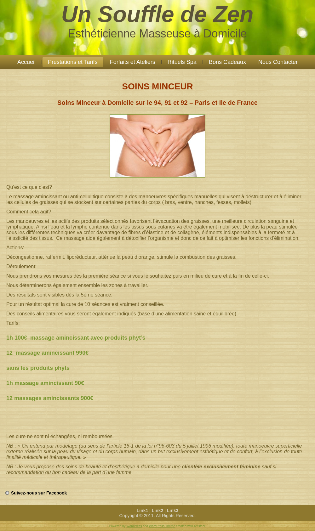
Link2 (157, 510)
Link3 (173, 510)
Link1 (142, 510)
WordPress (134, 526)
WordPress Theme (162, 526)
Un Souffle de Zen (157, 14)
